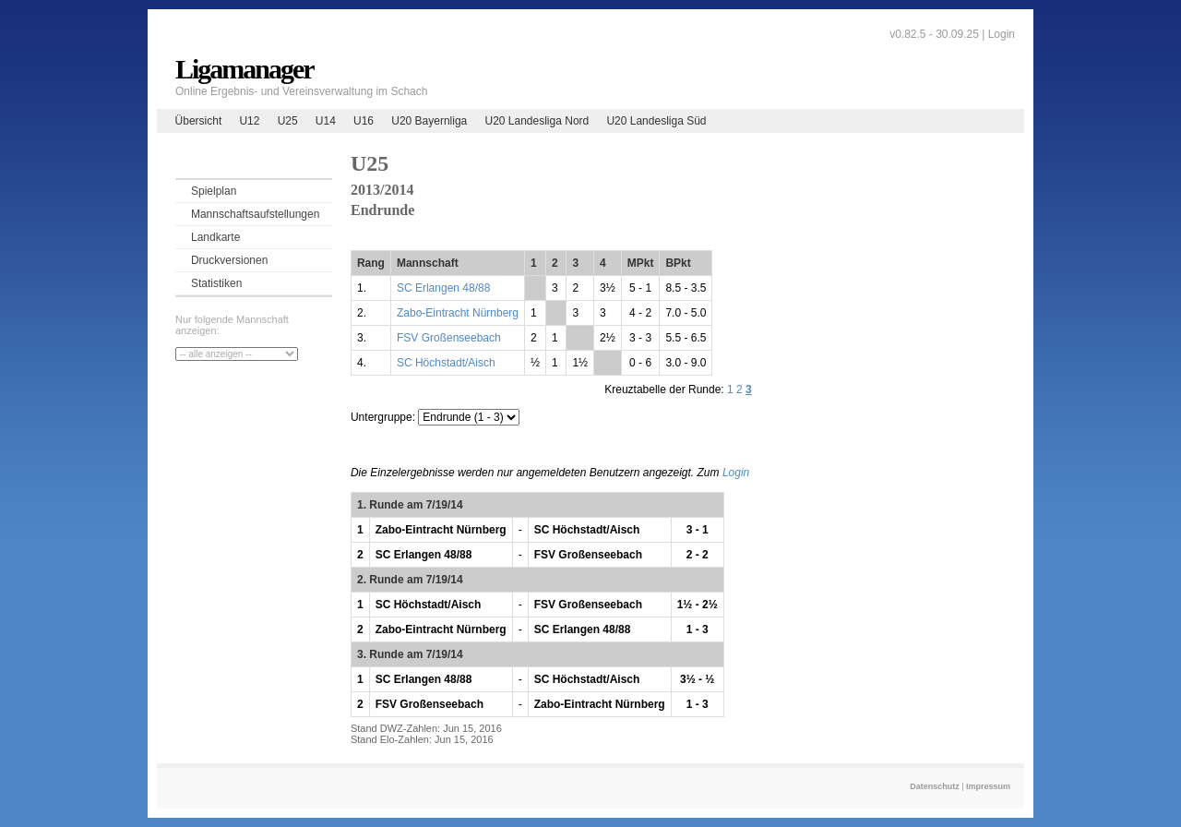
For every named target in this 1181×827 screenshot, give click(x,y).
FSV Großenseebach (449, 337)
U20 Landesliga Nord (536, 120)
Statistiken (216, 283)
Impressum (988, 786)
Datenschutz (935, 786)
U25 (288, 120)
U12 (249, 120)
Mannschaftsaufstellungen (255, 214)
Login (1001, 34)
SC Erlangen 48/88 (443, 288)
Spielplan (213, 191)
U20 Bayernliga (429, 120)
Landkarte (215, 237)
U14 (326, 120)
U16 (363, 120)
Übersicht (198, 120)
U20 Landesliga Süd (656, 120)
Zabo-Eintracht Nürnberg (458, 312)
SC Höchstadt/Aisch (446, 362)
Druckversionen (229, 260)
